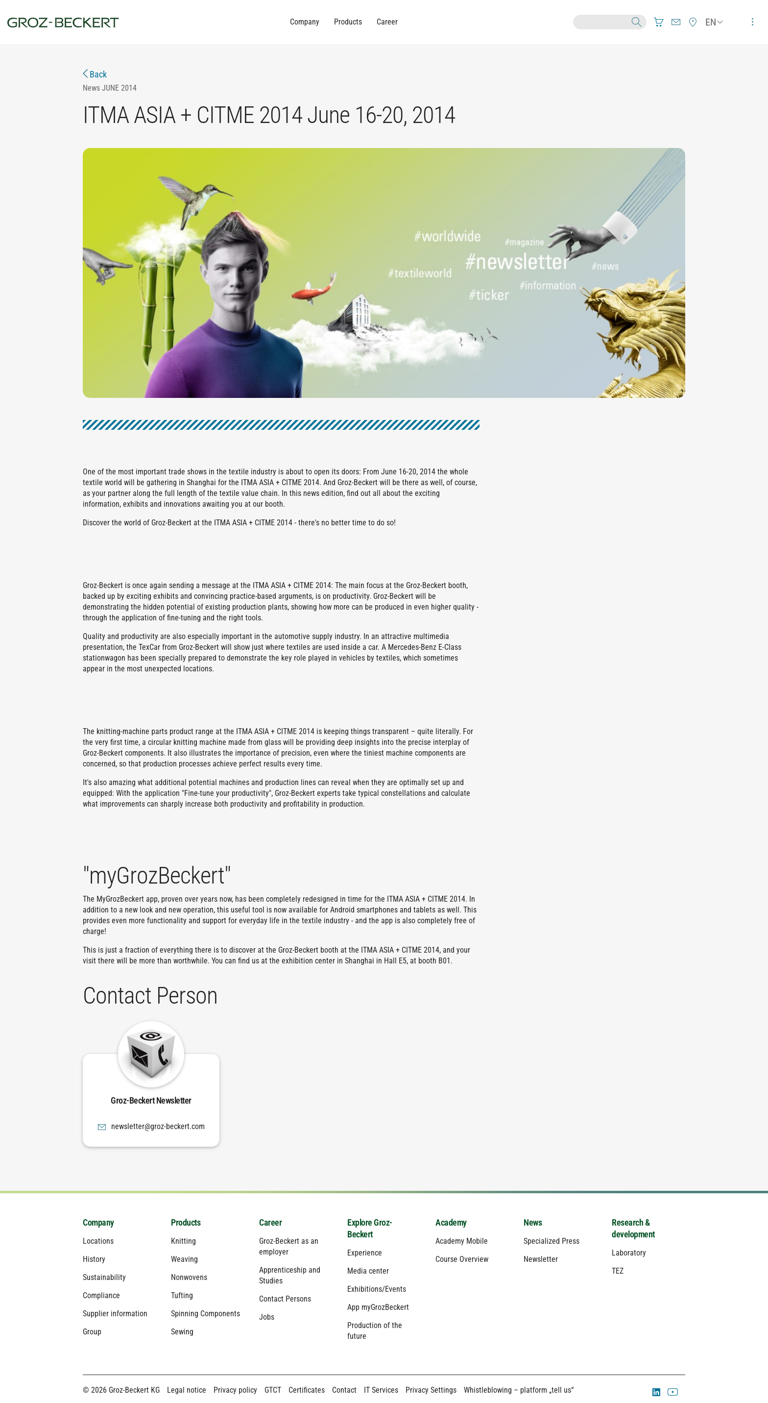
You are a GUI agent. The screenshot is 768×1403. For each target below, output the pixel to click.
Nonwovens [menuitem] (189, 1277)
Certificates (306, 1390)
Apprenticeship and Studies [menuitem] (289, 1275)
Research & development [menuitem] (633, 1228)
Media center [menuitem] (368, 1271)
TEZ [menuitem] (618, 1271)
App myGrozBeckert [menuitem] (378, 1307)
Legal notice (186, 1390)
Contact (344, 1390)
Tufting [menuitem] (182, 1295)
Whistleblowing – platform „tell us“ (519, 1390)
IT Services (381, 1390)
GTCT (272, 1390)
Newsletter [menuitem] (541, 1259)
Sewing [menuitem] (182, 1331)
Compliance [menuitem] (101, 1295)
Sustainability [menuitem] (104, 1277)
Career (387, 21)
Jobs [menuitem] (266, 1317)
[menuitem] (659, 22)
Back (95, 74)
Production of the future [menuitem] (374, 1331)
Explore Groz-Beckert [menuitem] (369, 1228)
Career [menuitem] (270, 1222)
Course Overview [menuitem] (461, 1259)
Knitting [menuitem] (183, 1241)
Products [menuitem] (185, 1222)
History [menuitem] (94, 1259)
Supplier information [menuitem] (115, 1313)
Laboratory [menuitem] (629, 1252)
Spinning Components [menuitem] (205, 1313)
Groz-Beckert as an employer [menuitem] (288, 1246)
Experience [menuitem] (364, 1252)
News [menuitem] (533, 1222)
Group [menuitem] (92, 1331)
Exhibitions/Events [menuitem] (376, 1289)
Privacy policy (235, 1390)
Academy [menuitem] (451, 1222)
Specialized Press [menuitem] (551, 1241)
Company (304, 21)
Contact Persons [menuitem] (285, 1299)
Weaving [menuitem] (184, 1259)
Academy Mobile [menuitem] (461, 1241)
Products (348, 21)
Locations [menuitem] (98, 1241)
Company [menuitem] (98, 1222)
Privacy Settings (431, 1390)
